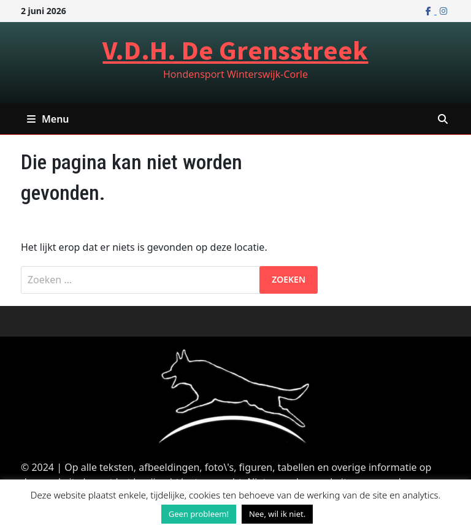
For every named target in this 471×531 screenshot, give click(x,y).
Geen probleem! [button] (199, 513)
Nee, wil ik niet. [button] (277, 513)
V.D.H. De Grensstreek (235, 50)
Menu (48, 119)
